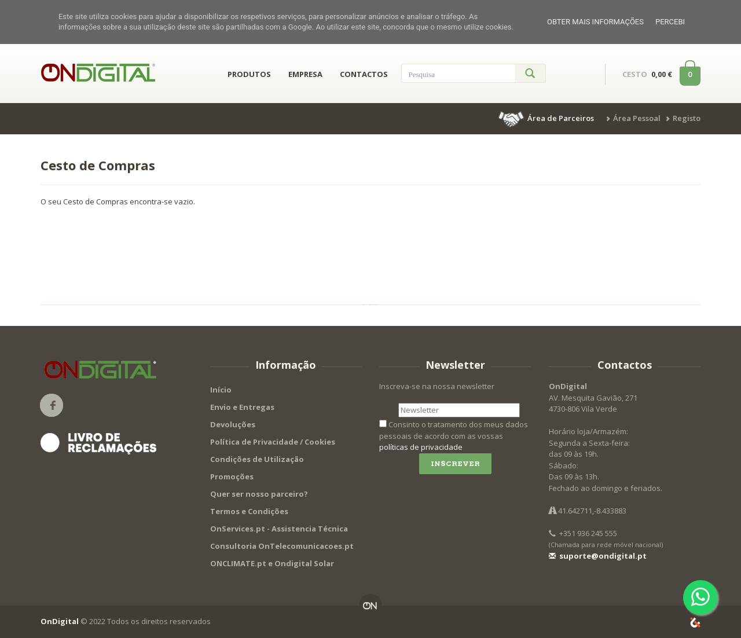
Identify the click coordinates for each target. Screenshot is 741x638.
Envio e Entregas (242, 407)
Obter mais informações (595, 21)
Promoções (232, 476)
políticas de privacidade (421, 447)
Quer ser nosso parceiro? (259, 494)
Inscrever (455, 463)
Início (221, 389)
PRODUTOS (249, 74)
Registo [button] (686, 118)
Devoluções (232, 424)
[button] (547, 118)
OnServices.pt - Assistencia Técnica (279, 528)
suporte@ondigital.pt (598, 556)
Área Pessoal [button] (637, 118)
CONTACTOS (364, 74)
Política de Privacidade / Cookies (272, 442)
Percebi (670, 21)
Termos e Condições (249, 511)
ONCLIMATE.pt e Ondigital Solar (272, 563)
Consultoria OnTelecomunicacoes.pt (282, 546)
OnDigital (60, 621)
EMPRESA (305, 74)
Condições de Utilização (257, 459)
